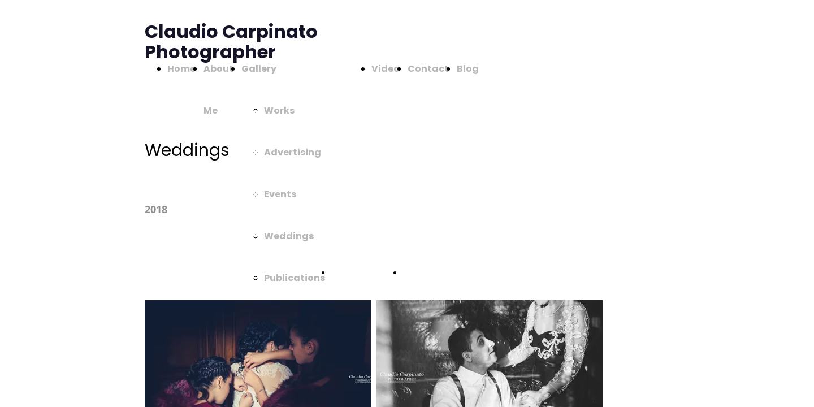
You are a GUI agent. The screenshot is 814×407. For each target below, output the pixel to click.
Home (181, 68)
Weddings (289, 236)
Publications (294, 277)
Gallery (258, 68)
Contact (428, 68)
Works (279, 110)
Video (385, 68)
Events (280, 194)
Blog (468, 68)
